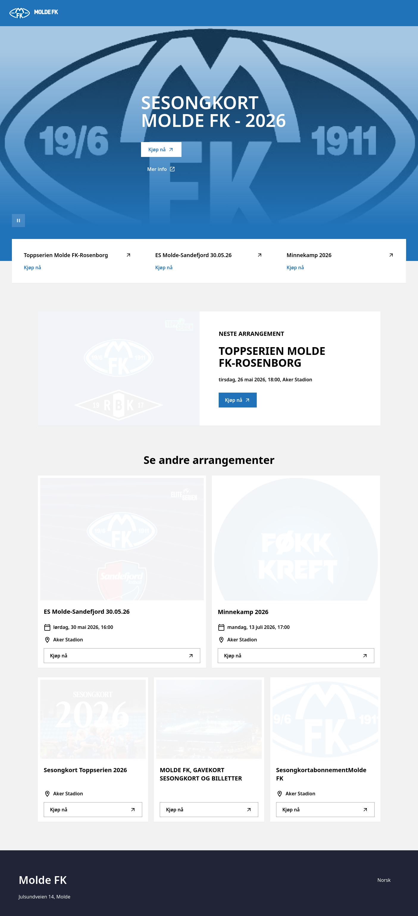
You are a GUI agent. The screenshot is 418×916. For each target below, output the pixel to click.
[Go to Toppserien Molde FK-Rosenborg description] (119, 368)
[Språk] (387, 880)
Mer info (164, 171)
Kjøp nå (161, 149)
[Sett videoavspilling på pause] (18, 220)
